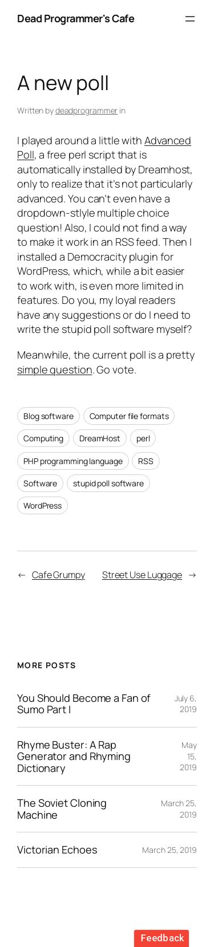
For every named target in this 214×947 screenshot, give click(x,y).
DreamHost (99, 438)
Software (40, 483)
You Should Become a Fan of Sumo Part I (83, 704)
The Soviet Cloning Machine (62, 808)
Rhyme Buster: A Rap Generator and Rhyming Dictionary (74, 756)
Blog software (48, 415)
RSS (146, 461)
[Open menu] (190, 19)
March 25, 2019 (169, 849)
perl (143, 438)
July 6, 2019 (186, 704)
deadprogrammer (86, 110)
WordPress (42, 505)
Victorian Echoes (57, 849)
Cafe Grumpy (58, 574)
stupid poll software (108, 483)
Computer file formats (129, 415)
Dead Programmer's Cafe (75, 18)
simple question (54, 369)
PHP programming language (73, 461)
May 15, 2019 (188, 756)
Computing (43, 438)
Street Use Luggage (142, 574)
